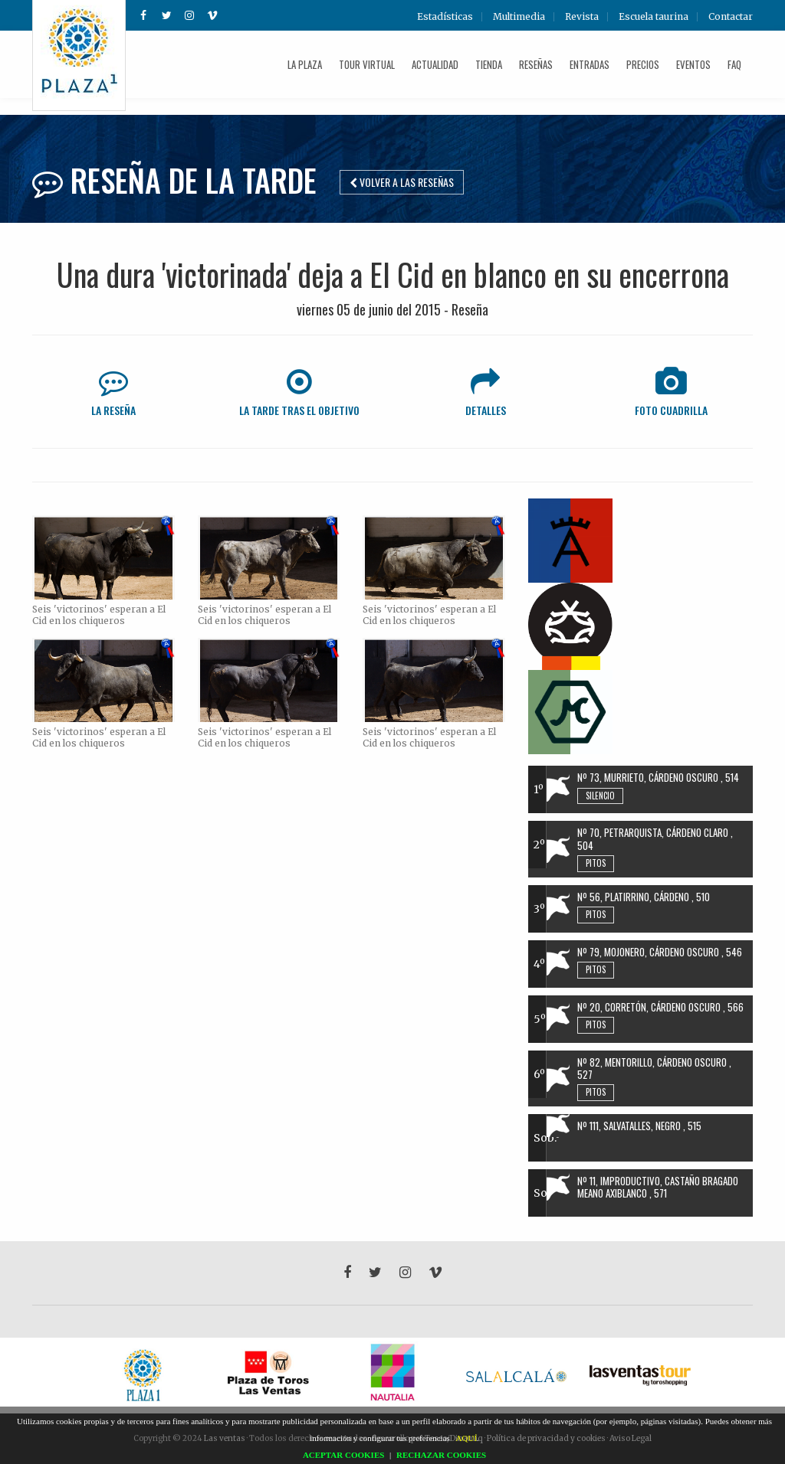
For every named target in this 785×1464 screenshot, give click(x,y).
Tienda (488, 64)
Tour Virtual (367, 64)
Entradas (589, 64)
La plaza (304, 64)
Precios (642, 64)
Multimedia (519, 16)
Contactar (730, 16)
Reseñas (536, 64)
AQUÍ (467, 1438)
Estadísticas (445, 16)
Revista (582, 16)
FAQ (734, 64)
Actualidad (435, 64)
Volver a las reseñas (402, 182)
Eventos (693, 64)
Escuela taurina (653, 16)
